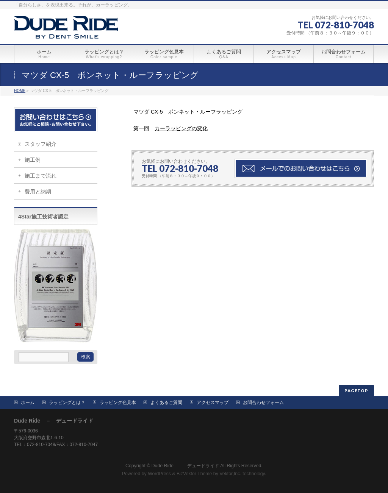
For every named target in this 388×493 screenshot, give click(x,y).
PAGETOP (356, 390)
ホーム (27, 402)
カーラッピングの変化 (181, 128)
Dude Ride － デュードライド (185, 465)
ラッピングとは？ (67, 402)
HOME (19, 91)
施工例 (33, 160)
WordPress (159, 473)
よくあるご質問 (166, 402)
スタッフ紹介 (40, 144)
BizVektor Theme (194, 473)
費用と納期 (38, 192)
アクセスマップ (212, 402)
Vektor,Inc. (230, 473)
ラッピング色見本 (118, 402)
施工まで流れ (40, 176)
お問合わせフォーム (263, 402)
